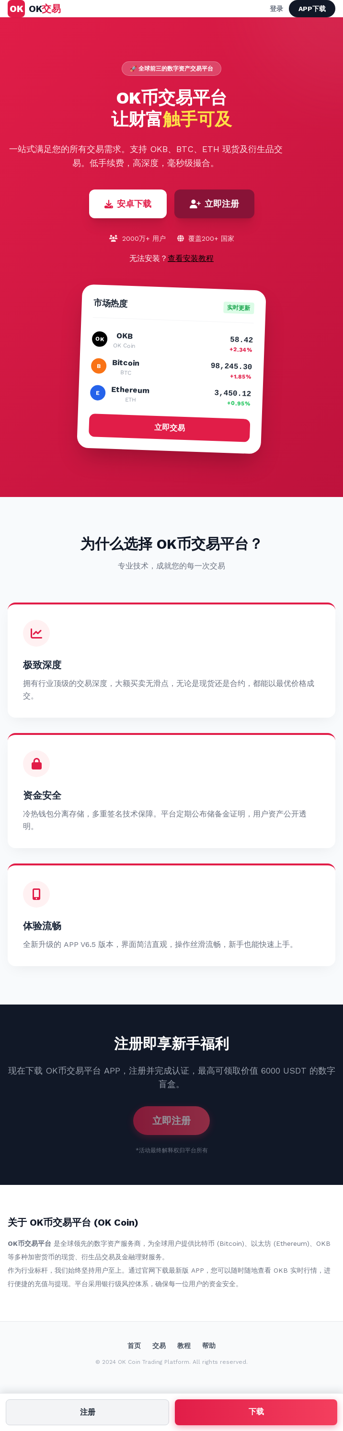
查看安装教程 (191, 258)
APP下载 (312, 8)
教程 (184, 1345)
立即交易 (169, 427)
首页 (134, 1345)
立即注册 (214, 204)
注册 (87, 1412)
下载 (256, 1411)
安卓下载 (127, 204)
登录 (276, 8)
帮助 (209, 1345)
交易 (159, 1345)
